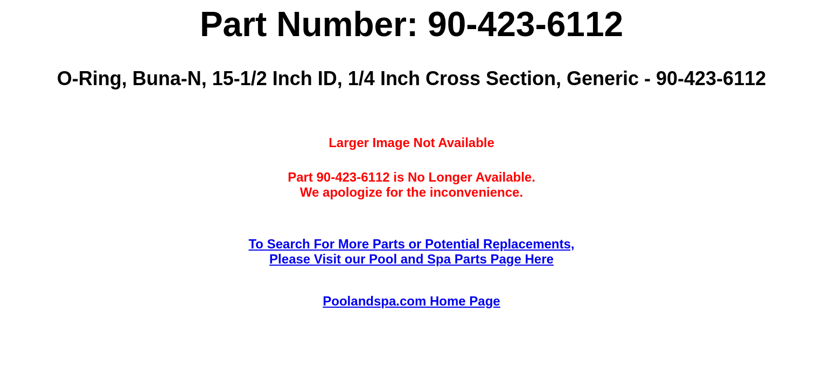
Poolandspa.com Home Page (411, 301)
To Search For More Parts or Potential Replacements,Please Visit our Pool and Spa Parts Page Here (411, 251)
